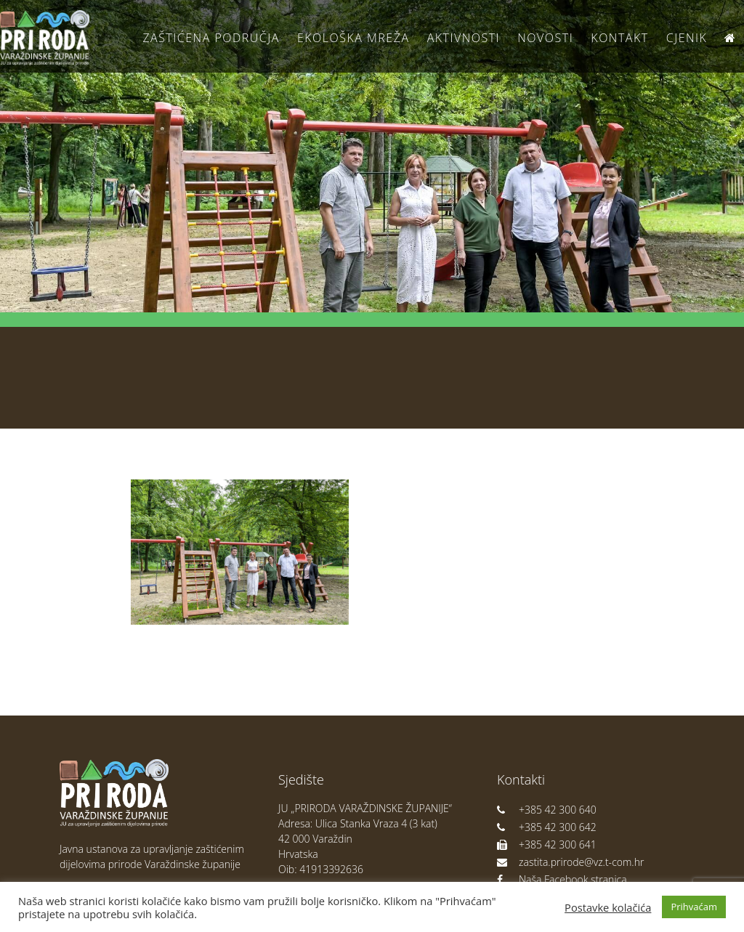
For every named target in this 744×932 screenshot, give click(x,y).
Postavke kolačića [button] (608, 907)
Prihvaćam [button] (694, 906)
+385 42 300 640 (547, 809)
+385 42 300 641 (547, 844)
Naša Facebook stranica (562, 879)
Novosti (545, 38)
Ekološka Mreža (353, 38)
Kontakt (619, 38)
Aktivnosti (463, 38)
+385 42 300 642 (547, 827)
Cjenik (687, 38)
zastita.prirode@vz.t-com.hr (570, 862)
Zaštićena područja (210, 38)
